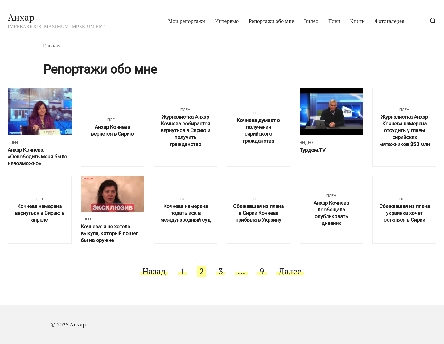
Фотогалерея (389, 21)
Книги (357, 21)
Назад (154, 271)
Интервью (227, 21)
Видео (311, 21)
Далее (290, 271)
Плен (334, 21)
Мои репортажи (186, 21)
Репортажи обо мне (271, 21)
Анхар (21, 17)
